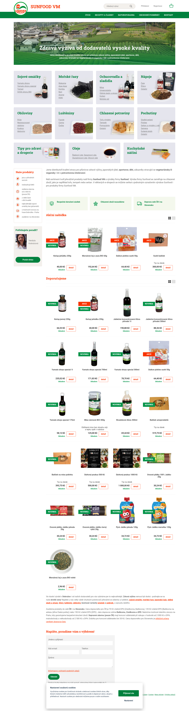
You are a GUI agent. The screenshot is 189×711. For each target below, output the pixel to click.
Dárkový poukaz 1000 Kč (127, 475)
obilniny (20, 125)
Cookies (151, 694)
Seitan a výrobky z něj (150, 125)
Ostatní (144, 89)
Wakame (62, 83)
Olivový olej (93, 158)
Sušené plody (146, 131)
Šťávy (143, 86)
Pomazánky (105, 125)
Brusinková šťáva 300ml (126, 420)
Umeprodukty (105, 90)
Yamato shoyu (23, 83)
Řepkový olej (77, 155)
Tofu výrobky (105, 120)
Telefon (85, 648)
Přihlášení (145, 6)
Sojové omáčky (29, 76)
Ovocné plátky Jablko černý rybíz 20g (95, 528)
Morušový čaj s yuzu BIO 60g (94, 256)
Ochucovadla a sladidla (111, 78)
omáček (101, 603)
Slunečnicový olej (79, 158)
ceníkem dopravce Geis (56, 622)
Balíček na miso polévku (62, 475)
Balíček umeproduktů (159, 420)
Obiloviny (25, 113)
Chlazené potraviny (115, 113)
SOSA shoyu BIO (24, 92)
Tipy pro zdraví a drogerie (29, 150)
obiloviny (77, 603)
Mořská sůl (104, 99)
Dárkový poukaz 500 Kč (94, 475)
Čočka (61, 125)
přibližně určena (162, 618)
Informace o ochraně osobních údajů (63, 671)
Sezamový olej (90, 155)
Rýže (19, 120)
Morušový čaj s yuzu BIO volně (62, 578)
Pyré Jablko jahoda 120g (127, 527)
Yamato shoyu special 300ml (126, 370)
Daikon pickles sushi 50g (127, 256)
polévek (110, 603)
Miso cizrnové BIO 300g (94, 420)
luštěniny (68, 603)
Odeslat (54, 677)
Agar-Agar (63, 86)
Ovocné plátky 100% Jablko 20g (159, 476)
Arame (61, 95)
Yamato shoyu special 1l (62, 370)
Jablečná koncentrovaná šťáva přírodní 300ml (159, 320)
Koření (102, 96)
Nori (60, 92)
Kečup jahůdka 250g (62, 256)
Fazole (61, 120)
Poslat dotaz (28, 260)
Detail (71, 268)
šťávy (61, 603)
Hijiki (61, 98)
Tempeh (103, 123)
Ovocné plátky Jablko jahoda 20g (62, 528)
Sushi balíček (159, 256)
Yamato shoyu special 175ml (62, 420)
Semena (144, 128)
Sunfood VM (45, 6)
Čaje (143, 83)
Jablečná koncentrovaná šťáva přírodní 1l (126, 320)
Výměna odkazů (170, 694)
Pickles (144, 123)
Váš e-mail (52, 648)
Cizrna (61, 123)
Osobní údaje (143, 694)
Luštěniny (66, 113)
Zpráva (51, 657)
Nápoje (146, 76)
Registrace (158, 6)
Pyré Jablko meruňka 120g (159, 527)
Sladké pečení (147, 120)
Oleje (76, 148)
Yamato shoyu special (26, 86)
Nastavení (128, 700)
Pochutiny (149, 113)
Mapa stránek (159, 694)
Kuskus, (20, 128)
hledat (131, 6)
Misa (102, 87)
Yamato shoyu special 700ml (94, 370)
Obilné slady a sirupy (108, 93)
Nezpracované (23, 123)
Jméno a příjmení (55, 639)
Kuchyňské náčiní (136, 150)
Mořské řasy (68, 76)
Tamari (20, 89)
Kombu (62, 89)
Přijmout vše (128, 693)
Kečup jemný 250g (62, 319)
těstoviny (21, 131)
